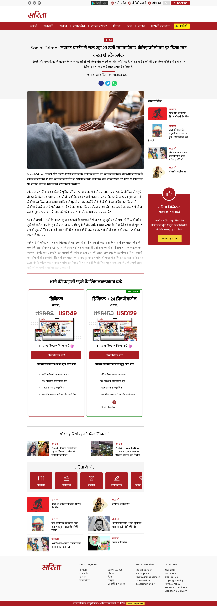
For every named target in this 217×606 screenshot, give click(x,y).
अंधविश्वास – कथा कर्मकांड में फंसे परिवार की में (178, 156)
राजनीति (48, 26)
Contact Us (171, 577)
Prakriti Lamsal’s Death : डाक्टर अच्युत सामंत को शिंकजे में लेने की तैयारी (128, 451)
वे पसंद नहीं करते (121, 504)
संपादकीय (79, 26)
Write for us (171, 573)
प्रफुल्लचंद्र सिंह (98, 75)
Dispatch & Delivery (176, 590)
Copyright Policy (174, 580)
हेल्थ (129, 26)
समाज (63, 26)
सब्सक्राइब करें (56, 355)
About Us (170, 570)
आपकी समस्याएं (160, 26)
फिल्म (116, 26)
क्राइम (141, 26)
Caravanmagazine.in (148, 577)
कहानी (33, 26)
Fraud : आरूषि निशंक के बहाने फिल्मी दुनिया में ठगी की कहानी (64, 451)
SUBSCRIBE (180, 3)
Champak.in (143, 573)
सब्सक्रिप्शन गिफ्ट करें (54, 346)
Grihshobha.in (144, 570)
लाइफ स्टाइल (99, 26)
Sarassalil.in (143, 580)
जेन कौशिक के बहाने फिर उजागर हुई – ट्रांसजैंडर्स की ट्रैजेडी (64, 527)
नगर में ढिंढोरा (119, 542)
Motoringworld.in (145, 584)
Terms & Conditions (176, 587)
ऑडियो (183, 26)
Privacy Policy (172, 584)
